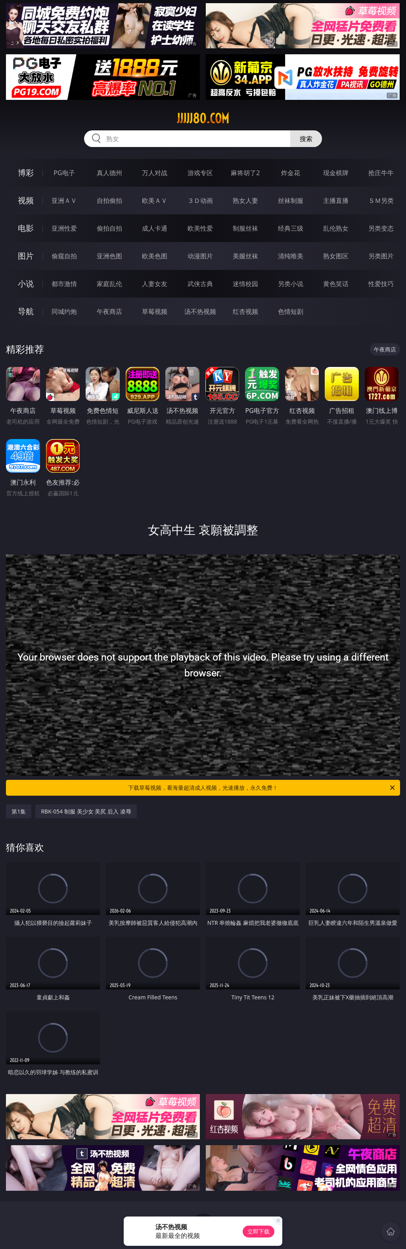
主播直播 (336, 200)
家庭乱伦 (109, 283)
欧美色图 (154, 256)
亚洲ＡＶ (64, 200)
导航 (26, 311)
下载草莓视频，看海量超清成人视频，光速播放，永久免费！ (262, 788)
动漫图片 (200, 256)
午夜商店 (109, 311)
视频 (26, 200)
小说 (26, 283)
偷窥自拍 (64, 256)
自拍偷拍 (109, 200)
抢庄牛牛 (381, 172)
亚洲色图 (109, 256)
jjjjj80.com (203, 118)
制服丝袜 (245, 228)
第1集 (18, 811)
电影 (26, 228)
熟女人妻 (245, 200)
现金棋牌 (336, 172)
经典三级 (290, 228)
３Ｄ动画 (200, 200)
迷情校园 (245, 283)
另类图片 (381, 256)
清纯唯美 (290, 256)
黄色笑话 (336, 283)
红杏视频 (245, 311)
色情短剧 (290, 311)
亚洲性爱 (64, 228)
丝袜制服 (290, 200)
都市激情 (64, 283)
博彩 (26, 172)
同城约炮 (64, 311)
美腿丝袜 (245, 256)
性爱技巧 (381, 283)
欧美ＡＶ (154, 200)
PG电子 (64, 172)
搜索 (306, 138)
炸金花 (290, 172)
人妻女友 (154, 283)
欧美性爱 (200, 228)
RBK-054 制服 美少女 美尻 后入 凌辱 (86, 811)
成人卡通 (154, 228)
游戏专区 (200, 172)
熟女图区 (336, 256)
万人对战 (154, 172)
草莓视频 (154, 311)
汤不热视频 (200, 311)
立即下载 (258, 1231)
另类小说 (290, 283)
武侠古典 (200, 283)
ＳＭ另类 (381, 200)
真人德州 (109, 172)
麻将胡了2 (245, 172)
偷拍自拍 (109, 228)
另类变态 (381, 228)
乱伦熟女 (336, 228)
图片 (26, 255)
